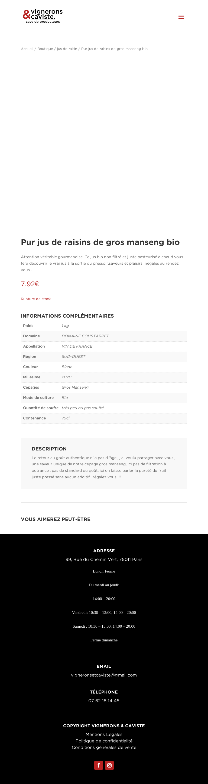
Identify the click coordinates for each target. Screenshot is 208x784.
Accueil (27, 49)
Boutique (45, 49)
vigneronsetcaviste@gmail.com (104, 675)
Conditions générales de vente (104, 748)
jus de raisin (67, 49)
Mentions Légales (104, 735)
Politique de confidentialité (104, 741)
